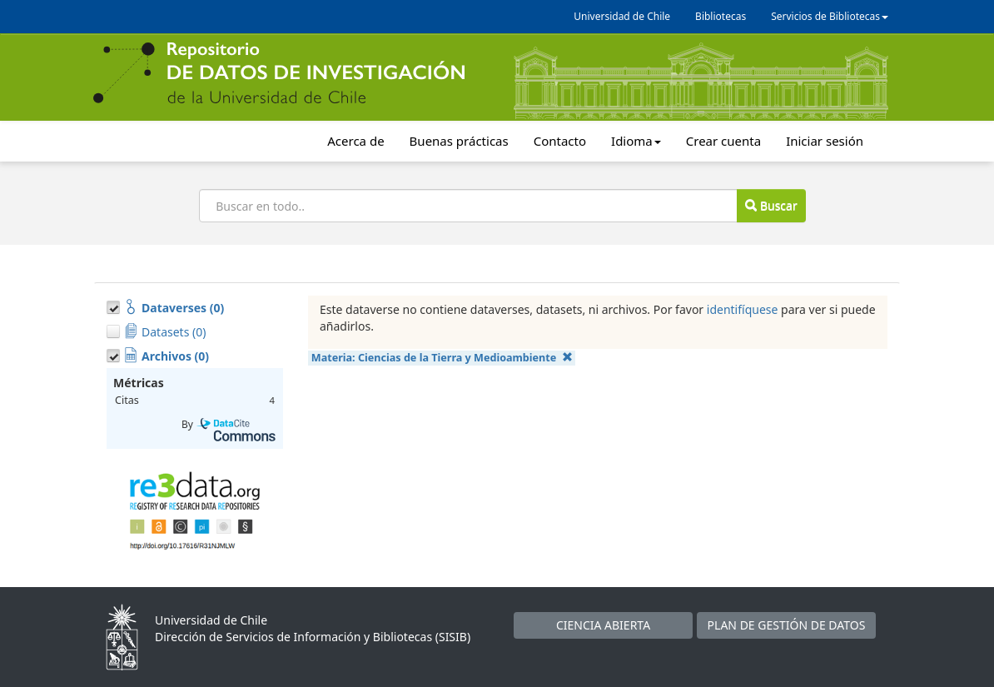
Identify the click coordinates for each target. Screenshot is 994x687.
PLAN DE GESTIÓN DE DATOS (787, 625)
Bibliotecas (720, 16)
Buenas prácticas (459, 140)
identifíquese (742, 309)
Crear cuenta (723, 140)
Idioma (636, 140)
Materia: (442, 358)
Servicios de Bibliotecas (829, 16)
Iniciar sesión (824, 140)
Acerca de (355, 140)
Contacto (560, 140)
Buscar (771, 205)
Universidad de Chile (622, 16)
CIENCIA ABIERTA (603, 625)
